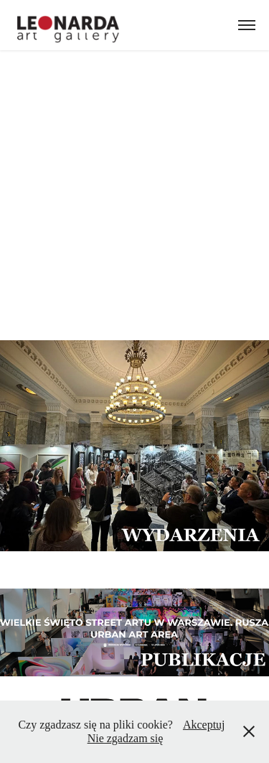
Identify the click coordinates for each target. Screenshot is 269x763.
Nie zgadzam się (126, 738)
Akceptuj (204, 724)
